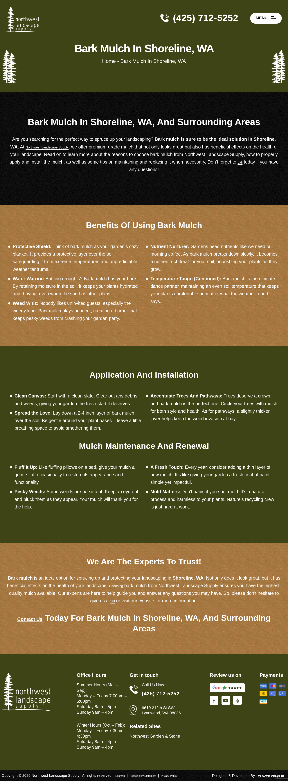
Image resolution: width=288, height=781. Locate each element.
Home (109, 61)
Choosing (125, 585)
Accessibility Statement (153, 776)
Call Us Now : (154, 685)
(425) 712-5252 (205, 18)
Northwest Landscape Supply (56, 146)
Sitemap (122, 776)
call (258, 161)
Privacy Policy (187, 776)
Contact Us (30, 618)
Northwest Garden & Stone (154, 736)
